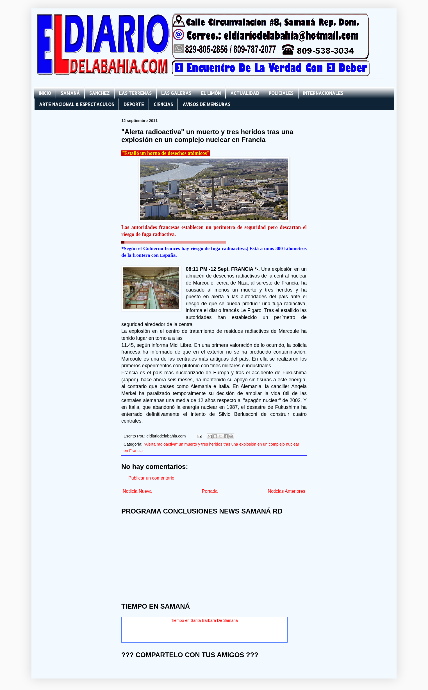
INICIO (45, 93)
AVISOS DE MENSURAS (206, 104)
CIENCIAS (163, 104)
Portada (210, 491)
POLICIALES (281, 93)
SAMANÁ (70, 93)
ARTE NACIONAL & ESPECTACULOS (76, 104)
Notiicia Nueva (137, 491)
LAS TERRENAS (135, 93)
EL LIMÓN (211, 93)
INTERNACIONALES (323, 93)
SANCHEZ (99, 93)
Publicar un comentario (151, 478)
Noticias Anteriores (286, 491)
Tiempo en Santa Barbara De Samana (204, 620)
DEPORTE (134, 104)
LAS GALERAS (176, 93)
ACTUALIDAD (244, 93)
